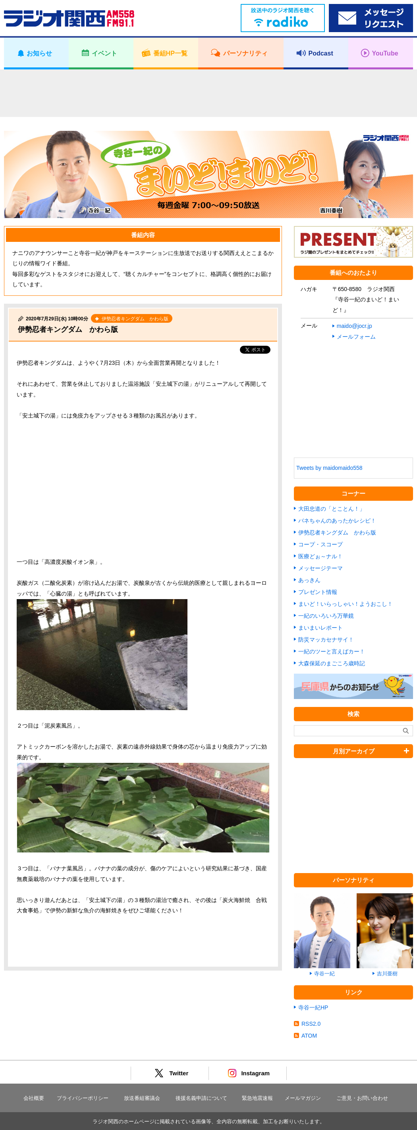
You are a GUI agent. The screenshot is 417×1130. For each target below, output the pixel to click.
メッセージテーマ (320, 568)
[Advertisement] (208, 93)
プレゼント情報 (317, 592)
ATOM (309, 1035)
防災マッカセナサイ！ (326, 639)
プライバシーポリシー (82, 1098)
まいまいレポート (320, 627)
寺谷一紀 (324, 974)
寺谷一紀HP (313, 1007)
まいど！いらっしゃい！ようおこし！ (345, 604)
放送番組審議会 (142, 1098)
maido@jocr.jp (354, 326)
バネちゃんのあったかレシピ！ (337, 520)
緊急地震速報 (257, 1098)
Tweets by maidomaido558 (329, 468)
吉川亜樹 (387, 974)
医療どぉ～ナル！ (320, 556)
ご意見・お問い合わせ (362, 1098)
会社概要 (33, 1098)
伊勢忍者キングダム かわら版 (68, 329)
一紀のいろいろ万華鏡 (326, 616)
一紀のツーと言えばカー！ (331, 651)
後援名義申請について (201, 1098)
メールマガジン (303, 1098)
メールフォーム (356, 336)
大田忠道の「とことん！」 (331, 509)
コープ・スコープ (320, 544)
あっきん (309, 580)
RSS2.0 (310, 1024)
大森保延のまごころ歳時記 (331, 663)
